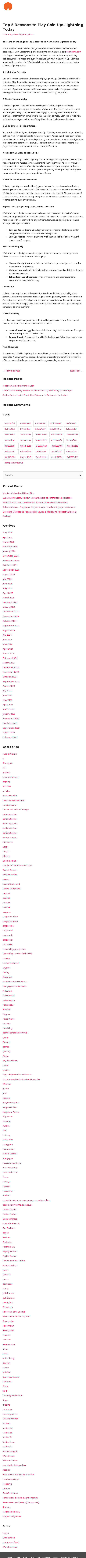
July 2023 (7, 692)
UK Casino (7, 1390)
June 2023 (7, 697)
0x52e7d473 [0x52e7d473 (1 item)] (56, 446)
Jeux (5, 1083)
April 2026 (7, 543)
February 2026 (9, 552)
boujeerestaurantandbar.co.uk (16, 862)
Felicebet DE (8, 988)
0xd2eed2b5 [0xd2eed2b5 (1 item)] (25, 468)
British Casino (9, 867)
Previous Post (10, 383)
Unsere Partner (10, 1399)
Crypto (6, 961)
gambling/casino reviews (14, 1025)
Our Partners (9, 1214)
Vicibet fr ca (8, 1422)
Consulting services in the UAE (16, 948)
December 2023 (10, 670)
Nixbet (6, 1183)
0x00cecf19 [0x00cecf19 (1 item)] (10, 435)
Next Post (77, 383)
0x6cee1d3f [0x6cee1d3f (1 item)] (40, 440)
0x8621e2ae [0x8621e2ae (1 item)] (25, 457)
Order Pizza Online (69, 1535)
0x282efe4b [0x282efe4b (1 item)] (10, 452)
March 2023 (8, 710)
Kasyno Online (9, 1097)
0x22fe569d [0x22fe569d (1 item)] (10, 446)
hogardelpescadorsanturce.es (16, 1065)
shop (5, 1331)
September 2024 (10, 629)
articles (6, 790)
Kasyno (6, 1088)
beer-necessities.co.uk (13, 799)
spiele (5, 1349)
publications (8, 1282)
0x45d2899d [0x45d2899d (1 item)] (41, 446)
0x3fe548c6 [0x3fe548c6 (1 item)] (10, 440)
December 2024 (10, 615)
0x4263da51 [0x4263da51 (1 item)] (10, 457)
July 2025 (7, 584)
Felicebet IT (8, 998)
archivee (6, 785)
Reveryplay (8, 1304)
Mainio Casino (9, 1142)
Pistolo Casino (9, 1250)
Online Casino (9, 1196)
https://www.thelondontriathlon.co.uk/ (20, 1070)
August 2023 (8, 688)
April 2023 (7, 706)
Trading (6, 1386)
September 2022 (10, 728)
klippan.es (7, 1106)
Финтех (6, 1485)
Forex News (8, 1011)
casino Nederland (11, 880)
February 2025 (9, 606)
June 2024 (7, 642)
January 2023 (8, 715)
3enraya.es (8, 763)
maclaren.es (8, 1137)
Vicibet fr (7, 1417)
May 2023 (7, 701)
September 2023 (10, 683)
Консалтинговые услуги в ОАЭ (17, 1453)
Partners (7, 1228)
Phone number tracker (13, 1246)
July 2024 (7, 638)
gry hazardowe (9, 1052)
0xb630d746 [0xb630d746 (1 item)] (25, 463)
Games (6, 1034)
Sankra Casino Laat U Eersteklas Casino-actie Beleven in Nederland (33, 406)
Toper (5, 1381)
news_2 (6, 1169)
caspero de (8, 921)
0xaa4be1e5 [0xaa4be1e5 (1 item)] (72, 457)
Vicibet (6, 1404)
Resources (7, 1291)
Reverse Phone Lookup (13, 1295)
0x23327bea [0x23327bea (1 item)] (41, 457)
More (18, 1535)
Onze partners (9, 1205)
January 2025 (8, 611)
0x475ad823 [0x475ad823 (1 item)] (41, 452)
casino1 (6, 889)
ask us (55, 1535)
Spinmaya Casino (10, 1358)
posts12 (6, 1259)
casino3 (6, 898)
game (5, 1029)
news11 (6, 1173)
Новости (7, 1462)
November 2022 (10, 719)
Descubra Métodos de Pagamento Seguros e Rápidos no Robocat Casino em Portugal (42, 522)
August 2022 (8, 733)
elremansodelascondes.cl (14, 975)
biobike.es (7, 840)
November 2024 (10, 620)
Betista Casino (9, 813)
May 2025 (7, 593)
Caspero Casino (10, 912)
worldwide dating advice (14, 1444)
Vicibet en (7, 1408)
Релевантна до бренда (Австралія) (19, 1476)
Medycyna (7, 1146)
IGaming (6, 1074)
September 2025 (10, 575)
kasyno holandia (10, 1092)
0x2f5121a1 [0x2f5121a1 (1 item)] (71, 435)
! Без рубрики (9, 754)
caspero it (7, 934)
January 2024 (8, 665)
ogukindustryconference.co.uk (16, 1191)
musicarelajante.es (11, 1151)
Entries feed (8, 1515)
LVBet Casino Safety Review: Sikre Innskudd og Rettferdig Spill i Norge (35, 402)
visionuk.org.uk (9, 1431)
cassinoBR (7, 939)
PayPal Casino (9, 1241)
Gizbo (5, 1047)
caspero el (7, 925)
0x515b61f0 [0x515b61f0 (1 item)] (56, 452)
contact (6, 952)
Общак (6, 1467)
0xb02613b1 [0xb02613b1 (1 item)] (10, 463)
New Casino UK (10, 1160)
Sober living (8, 1340)
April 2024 (7, 652)
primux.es (7, 1268)
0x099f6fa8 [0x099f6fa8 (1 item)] (40, 435)
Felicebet (7, 984)
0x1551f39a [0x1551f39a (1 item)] (71, 452)
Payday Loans (9, 1237)
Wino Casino (8, 1435)
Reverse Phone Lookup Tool (15, 1300)
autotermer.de (9, 794)
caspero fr (7, 930)
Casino (6, 876)
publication (8, 1277)
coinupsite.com (73, 64)
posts (5, 1255)
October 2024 (9, 624)
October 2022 (9, 724)
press (5, 1264)
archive (6, 781)
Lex (4, 1119)
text (5, 1372)
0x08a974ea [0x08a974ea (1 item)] (25, 435)
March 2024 (8, 656)
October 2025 (9, 570)
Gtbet (5, 1056)
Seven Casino (9, 1327)
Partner (6, 1223)
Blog (5, 844)
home (11, 1535)
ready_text (8, 1286)
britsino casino (9, 871)
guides (6, 1061)
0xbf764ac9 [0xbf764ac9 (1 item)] (41, 463)
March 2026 (8, 548)
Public (5, 1273)
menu (26, 1535)
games (6, 1038)
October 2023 (9, 679)
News (5, 1164)
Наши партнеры (10, 1458)
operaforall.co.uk (10, 1210)
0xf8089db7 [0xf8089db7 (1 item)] (72, 468)
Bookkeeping (9, 858)
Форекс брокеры (11, 1489)
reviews (6, 1318)
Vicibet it (7, 1426)
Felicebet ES (8, 993)
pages (5, 1219)
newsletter (8, 1178)
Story (5, 1367)
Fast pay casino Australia (14, 979)
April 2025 (7, 597)
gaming (6, 1043)
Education (7, 970)
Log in (5, 1510)
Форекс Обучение (11, 1494)
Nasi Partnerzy (9, 1155)
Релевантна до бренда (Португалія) (20, 1480)
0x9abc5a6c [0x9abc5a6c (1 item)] (71, 440)
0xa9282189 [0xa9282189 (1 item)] (57, 457)
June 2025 (7, 588)
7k (4, 767)
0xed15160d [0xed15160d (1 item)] (56, 468)
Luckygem (7, 1133)
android (6, 772)
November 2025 (10, 566)
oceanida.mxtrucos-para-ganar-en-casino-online (25, 1187)
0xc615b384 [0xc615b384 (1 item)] (10, 468)
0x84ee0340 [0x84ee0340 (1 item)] (72, 446)
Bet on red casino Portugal (15, 808)
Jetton (5, 1079)
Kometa (6, 1110)
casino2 (6, 894)
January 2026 (8, 557)
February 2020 (9, 737)
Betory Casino (9, 835)
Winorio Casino (9, 1440)
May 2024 (7, 647)
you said (46, 1535)
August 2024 (8, 634)
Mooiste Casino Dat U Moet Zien (18, 397)
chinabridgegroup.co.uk (13, 943)
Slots (5, 1336)
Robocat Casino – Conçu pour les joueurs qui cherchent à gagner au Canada (37, 518)
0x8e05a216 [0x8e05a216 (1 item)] (55, 440)
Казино (6, 1449)
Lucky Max (7, 1128)
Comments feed (10, 1519)
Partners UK (8, 1232)
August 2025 (8, 579)
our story (35, 1535)
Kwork (6, 1115)
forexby (6, 1016)
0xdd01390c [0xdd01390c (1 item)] (41, 468)
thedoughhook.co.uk (12, 1376)
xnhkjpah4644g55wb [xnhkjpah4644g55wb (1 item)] (14, 474)
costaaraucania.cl (10, 957)
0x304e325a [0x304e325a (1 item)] (25, 452)
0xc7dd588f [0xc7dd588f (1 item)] (56, 463)
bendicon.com (9, 803)
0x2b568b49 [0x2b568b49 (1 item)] (55, 435)
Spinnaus (7, 1363)
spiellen (6, 1354)
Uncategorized (11, 47)
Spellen (6, 1345)
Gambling (7, 1020)
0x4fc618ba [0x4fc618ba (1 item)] (25, 440)
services (6, 1322)
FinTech (6, 1002)
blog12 (6, 853)
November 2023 (10, 674)
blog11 (6, 849)
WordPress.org (10, 1524)
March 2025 (8, 602)
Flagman (7, 1006)
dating (6, 966)
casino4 (6, 903)
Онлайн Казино (10, 1471)
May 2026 (7, 539)
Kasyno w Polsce (10, 1101)
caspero (6, 907)
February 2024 (9, 661)
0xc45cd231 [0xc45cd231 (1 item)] (71, 463)
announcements (10, 776)
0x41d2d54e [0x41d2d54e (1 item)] (25, 446)
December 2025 (10, 561)
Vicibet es (7, 1413)
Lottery (6, 1124)
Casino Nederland (11, 885)
